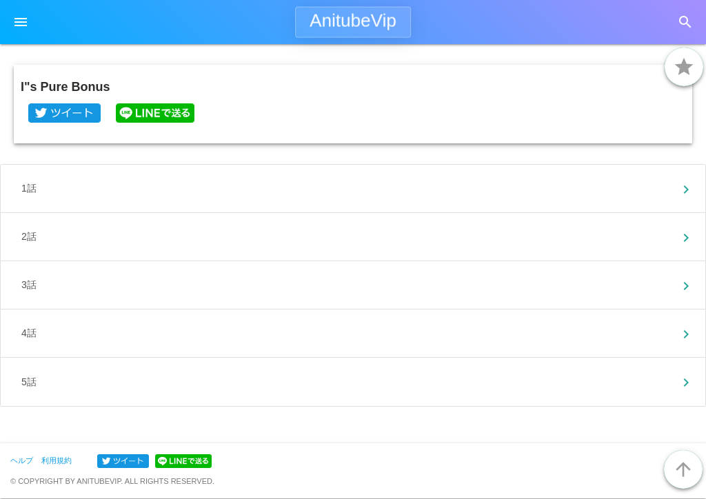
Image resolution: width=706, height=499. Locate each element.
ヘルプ (21, 460)
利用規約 (56, 460)
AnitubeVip (353, 20)
